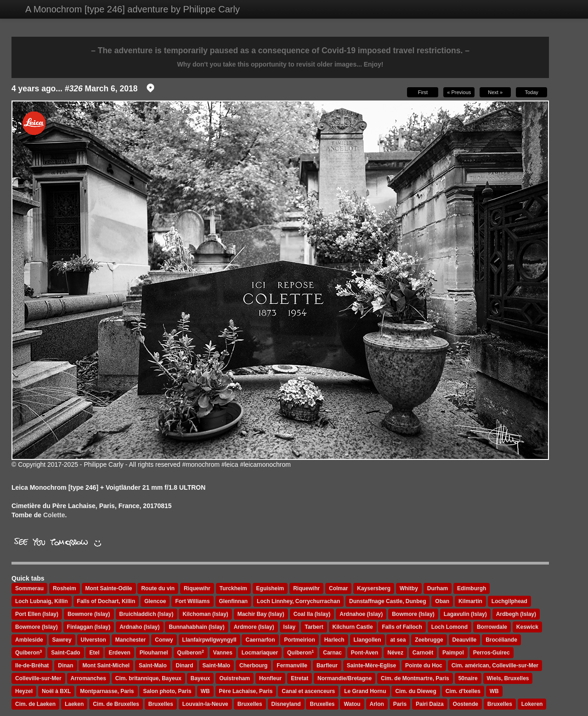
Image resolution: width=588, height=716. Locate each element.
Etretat (299, 678)
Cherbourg (253, 665)
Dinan (65, 665)
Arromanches (88, 678)
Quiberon (28, 652)
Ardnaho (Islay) (139, 627)
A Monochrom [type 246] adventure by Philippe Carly (132, 9)
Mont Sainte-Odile (108, 588)
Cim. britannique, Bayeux (148, 678)
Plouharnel (154, 652)
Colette (54, 515)
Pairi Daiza (430, 704)
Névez (395, 652)
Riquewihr (197, 588)
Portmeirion (299, 640)
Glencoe (155, 601)
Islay (289, 627)
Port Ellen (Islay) (36, 614)
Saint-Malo (153, 665)
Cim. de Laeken (35, 704)
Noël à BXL (56, 691)
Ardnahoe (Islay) (361, 614)
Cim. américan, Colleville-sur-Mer (495, 665)
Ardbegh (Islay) (516, 614)
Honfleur (270, 678)
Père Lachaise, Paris (246, 691)
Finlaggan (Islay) (89, 627)
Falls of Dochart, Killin (106, 601)
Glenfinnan (233, 601)
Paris (400, 704)
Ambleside (29, 640)
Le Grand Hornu (365, 691)
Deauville (464, 640)
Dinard (184, 665)
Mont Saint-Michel (106, 665)
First (423, 92)
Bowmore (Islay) (89, 614)
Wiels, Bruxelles (508, 678)
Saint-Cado (65, 652)
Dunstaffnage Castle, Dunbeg (387, 601)
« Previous (459, 92)
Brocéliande (501, 640)
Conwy (164, 640)
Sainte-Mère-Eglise (371, 665)
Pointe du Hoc (423, 665)
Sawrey (62, 640)
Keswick (527, 627)
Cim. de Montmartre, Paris (415, 678)
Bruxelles (160, 704)
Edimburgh (471, 588)
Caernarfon (260, 640)
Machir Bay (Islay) (260, 614)
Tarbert (314, 627)
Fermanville (292, 665)
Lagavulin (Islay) (465, 614)
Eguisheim (270, 588)
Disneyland (286, 704)
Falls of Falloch (402, 627)
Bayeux (200, 678)
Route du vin (158, 588)
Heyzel (24, 691)
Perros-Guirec (491, 652)
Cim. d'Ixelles (463, 691)
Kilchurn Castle (353, 627)
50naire (468, 678)
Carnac (332, 652)
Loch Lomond (449, 627)
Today (531, 92)
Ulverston (93, 640)
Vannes (222, 652)
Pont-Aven (365, 652)
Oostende (465, 704)
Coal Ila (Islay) (312, 614)
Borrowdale (492, 627)
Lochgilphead (509, 601)
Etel (94, 652)
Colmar (338, 588)
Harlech (334, 640)
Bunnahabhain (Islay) (196, 627)
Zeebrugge (429, 640)
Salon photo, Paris (167, 691)
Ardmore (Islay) (254, 627)
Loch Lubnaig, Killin (41, 601)
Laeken (74, 704)
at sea (398, 640)
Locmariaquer (260, 652)
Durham (437, 588)
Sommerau (29, 588)
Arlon (377, 704)
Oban (442, 601)
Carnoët (423, 652)
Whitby (409, 588)
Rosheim (64, 588)
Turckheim (233, 588)
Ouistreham (234, 678)
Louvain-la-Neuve (205, 704)
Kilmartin (470, 601)
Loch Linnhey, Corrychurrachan (298, 601)
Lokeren (532, 704)
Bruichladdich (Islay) (146, 614)
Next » (495, 92)
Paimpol (453, 652)
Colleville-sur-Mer (38, 678)
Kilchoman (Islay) (205, 614)
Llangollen (367, 640)
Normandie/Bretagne (344, 678)
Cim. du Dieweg (415, 691)
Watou (352, 704)
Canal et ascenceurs (308, 691)
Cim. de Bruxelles (116, 704)
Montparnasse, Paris (107, 691)
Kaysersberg (373, 588)
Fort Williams (192, 601)
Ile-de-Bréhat (32, 665)
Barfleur (327, 665)
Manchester (130, 640)
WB (205, 691)
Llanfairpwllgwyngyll (209, 640)
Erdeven (119, 652)
